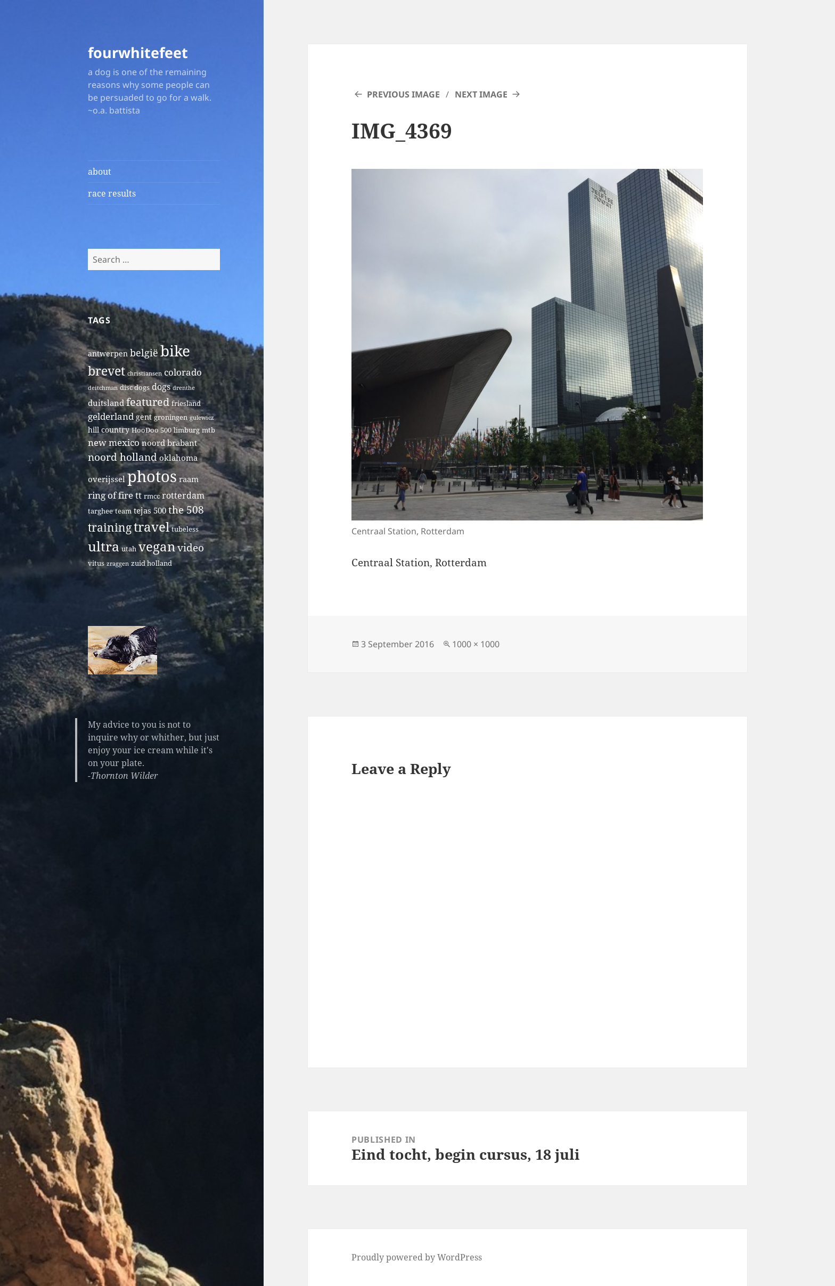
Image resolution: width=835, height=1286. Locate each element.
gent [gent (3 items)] (144, 417)
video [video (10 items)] (190, 547)
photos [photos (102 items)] (152, 476)
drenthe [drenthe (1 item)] (184, 388)
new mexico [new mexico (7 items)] (114, 442)
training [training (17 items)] (110, 527)
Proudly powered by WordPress (416, 1257)
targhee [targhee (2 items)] (100, 511)
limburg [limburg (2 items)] (187, 430)
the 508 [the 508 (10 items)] (186, 509)
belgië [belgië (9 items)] (144, 352)
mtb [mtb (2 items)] (208, 430)
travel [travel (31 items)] (151, 526)
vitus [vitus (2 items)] (96, 563)
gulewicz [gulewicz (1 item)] (202, 417)
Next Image (481, 94)
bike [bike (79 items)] (175, 350)
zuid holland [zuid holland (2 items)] (151, 563)
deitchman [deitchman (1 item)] (103, 388)
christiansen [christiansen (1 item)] (144, 373)
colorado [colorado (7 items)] (183, 372)
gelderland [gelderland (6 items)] (111, 416)
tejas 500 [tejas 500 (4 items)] (150, 510)
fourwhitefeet (138, 52)
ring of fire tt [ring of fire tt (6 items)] (115, 495)
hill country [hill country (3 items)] (108, 430)
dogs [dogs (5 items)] (161, 387)
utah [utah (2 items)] (128, 549)
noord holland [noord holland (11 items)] (122, 457)
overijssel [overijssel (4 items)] (106, 479)
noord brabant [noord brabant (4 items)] (169, 442)
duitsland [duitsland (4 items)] (106, 402)
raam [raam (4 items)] (189, 479)
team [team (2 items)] (123, 511)
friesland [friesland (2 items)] (186, 403)
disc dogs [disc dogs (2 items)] (135, 387)
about (99, 171)
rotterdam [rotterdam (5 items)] (183, 495)
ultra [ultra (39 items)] (103, 546)
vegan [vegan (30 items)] (156, 546)
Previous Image (403, 94)
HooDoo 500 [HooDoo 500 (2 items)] (151, 430)
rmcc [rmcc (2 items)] (152, 496)
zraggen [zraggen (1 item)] (118, 563)
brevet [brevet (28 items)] (106, 370)
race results (112, 193)
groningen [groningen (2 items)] (170, 417)
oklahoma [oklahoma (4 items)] (178, 457)
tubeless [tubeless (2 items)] (185, 529)
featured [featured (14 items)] (147, 401)
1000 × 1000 (476, 644)
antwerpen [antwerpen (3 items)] (108, 353)
